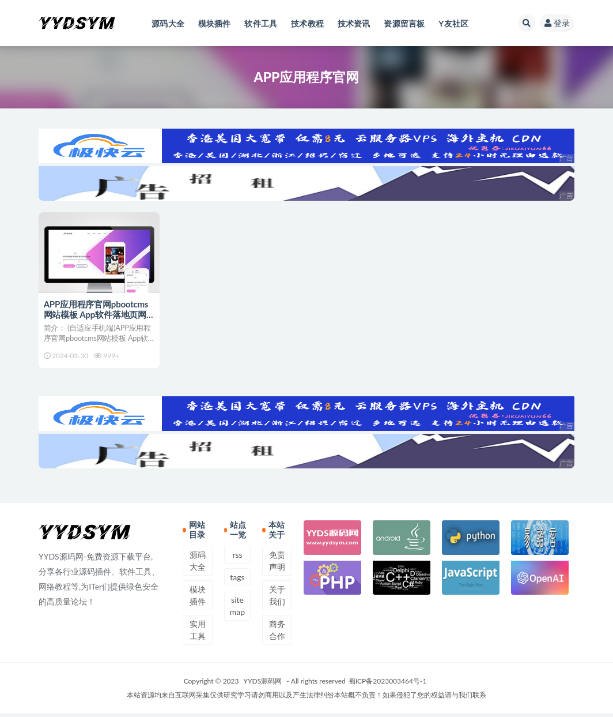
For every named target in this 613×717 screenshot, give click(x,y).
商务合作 (277, 633)
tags (237, 580)
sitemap (237, 609)
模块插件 (198, 599)
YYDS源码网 (263, 684)
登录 (557, 23)
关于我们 (277, 599)
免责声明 (277, 564)
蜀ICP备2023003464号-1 (388, 684)
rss (237, 558)
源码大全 (198, 564)
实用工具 (198, 633)
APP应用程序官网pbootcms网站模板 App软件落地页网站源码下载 (96, 314)
